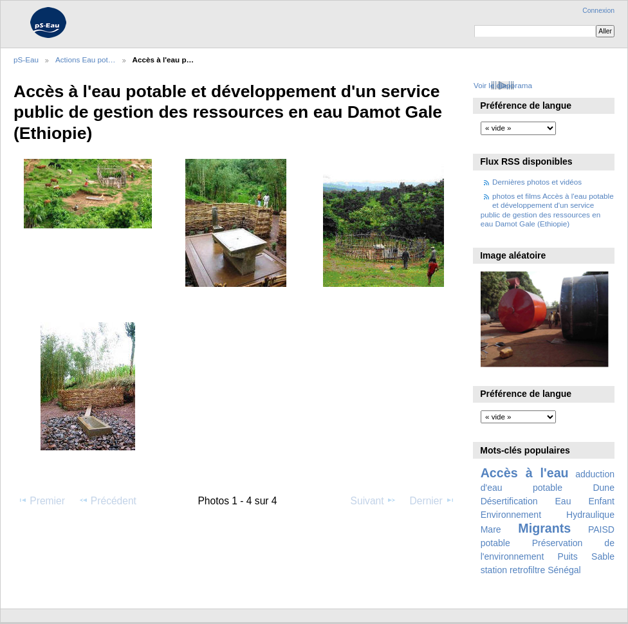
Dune (603, 487)
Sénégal (564, 570)
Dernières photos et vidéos (537, 182)
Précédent (107, 500)
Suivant (373, 500)
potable (495, 543)
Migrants (544, 528)
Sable (602, 556)
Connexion (598, 10)
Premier (41, 500)
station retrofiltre (513, 570)
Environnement (511, 514)
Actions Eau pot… (85, 59)
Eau (563, 501)
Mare (491, 529)
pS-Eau (26, 59)
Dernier (432, 500)
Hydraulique (590, 514)
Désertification (509, 501)
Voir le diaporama (503, 85)
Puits (568, 556)
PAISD (601, 529)
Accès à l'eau (525, 473)
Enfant (601, 501)
